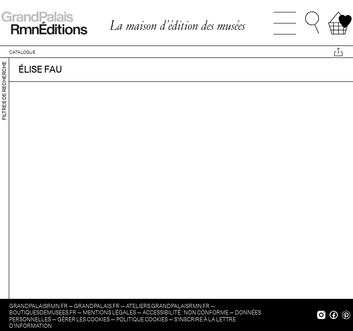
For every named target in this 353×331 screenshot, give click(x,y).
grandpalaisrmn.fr (38, 305)
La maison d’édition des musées (177, 25)
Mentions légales (109, 312)
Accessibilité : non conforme (185, 312)
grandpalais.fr (97, 305)
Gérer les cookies (83, 319)
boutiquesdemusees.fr (42, 312)
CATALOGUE (22, 52)
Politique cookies (142, 319)
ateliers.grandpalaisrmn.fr (168, 305)
